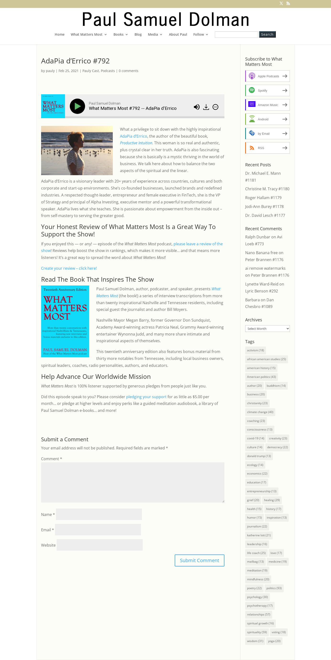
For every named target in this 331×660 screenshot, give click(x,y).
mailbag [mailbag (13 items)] (255, 561)
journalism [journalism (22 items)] (257, 526)
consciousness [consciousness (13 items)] (259, 429)
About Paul (178, 35)
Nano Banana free (261, 252)
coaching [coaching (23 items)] (256, 421)
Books (119, 35)
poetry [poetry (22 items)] (254, 588)
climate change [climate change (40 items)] (260, 412)
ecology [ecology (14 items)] (255, 465)
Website (48, 545)
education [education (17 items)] (256, 482)
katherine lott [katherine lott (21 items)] (259, 535)
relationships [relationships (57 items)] (258, 614)
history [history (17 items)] (273, 509)
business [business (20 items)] (256, 394)
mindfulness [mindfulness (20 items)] (258, 579)
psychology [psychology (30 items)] (257, 597)
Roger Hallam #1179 (263, 197)
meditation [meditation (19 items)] (257, 570)
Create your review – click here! (69, 268)
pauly (50, 70)
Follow (198, 35)
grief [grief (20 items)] (253, 500)
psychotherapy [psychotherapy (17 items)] (260, 606)
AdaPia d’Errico (133, 136)
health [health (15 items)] (254, 509)
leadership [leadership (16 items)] (257, 544)
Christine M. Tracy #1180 (267, 188)
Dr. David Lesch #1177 (265, 215)
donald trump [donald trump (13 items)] (259, 456)
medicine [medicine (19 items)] (278, 561)
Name (48, 514)
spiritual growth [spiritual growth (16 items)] (260, 623)
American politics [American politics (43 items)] (261, 377)
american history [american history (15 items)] (261, 368)
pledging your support (146, 396)
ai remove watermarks (265, 268)
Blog (138, 35)
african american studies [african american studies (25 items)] (266, 359)
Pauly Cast (90, 70)
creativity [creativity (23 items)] (278, 438)
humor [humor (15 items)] (254, 517)
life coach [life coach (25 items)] (256, 553)
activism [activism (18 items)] (255, 350)
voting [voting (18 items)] (279, 632)
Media (153, 35)
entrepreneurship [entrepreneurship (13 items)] (262, 491)
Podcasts (108, 70)
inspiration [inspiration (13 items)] (277, 517)
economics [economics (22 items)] (257, 473)
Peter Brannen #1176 (264, 259)
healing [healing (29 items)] (272, 500)
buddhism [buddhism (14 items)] (276, 386)
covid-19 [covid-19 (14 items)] (255, 438)
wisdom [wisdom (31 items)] (255, 641)
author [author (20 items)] (254, 386)
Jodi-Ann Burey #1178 (264, 206)
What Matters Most (87, 35)
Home (60, 35)
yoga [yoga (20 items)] (274, 641)
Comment (51, 458)
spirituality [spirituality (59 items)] (257, 632)
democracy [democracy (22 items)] (277, 447)
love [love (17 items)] (276, 553)
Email (47, 529)
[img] (215, 107)
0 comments (128, 70)
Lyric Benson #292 (261, 291)
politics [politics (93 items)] (274, 588)
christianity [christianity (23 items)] (257, 403)
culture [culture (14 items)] (254, 447)
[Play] (78, 106)
